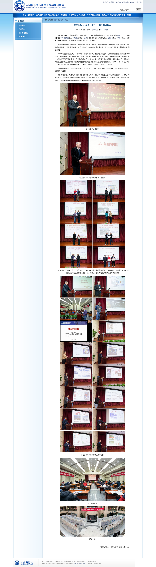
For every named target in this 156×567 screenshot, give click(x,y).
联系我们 (112, 2)
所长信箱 (118, 2)
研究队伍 (47, 15)
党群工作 (105, 15)
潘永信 (110, 38)
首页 (24, 15)
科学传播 (121, 15)
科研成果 (55, 15)
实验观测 (63, 15)
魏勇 (85, 38)
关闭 (106, 30)
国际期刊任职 (23, 33)
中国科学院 (138, 2)
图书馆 (97, 15)
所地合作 (22, 29)
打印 (101, 30)
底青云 (66, 38)
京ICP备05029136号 (79, 563)
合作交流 (72, 15)
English (132, 2)
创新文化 (113, 15)
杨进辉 (75, 38)
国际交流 (22, 25)
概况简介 (30, 15)
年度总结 (22, 37)
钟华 (61, 38)
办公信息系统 (125, 2)
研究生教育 (81, 15)
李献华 (119, 38)
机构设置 (39, 15)
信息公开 (129, 15)
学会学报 (90, 15)
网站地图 (105, 2)
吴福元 (119, 35)
